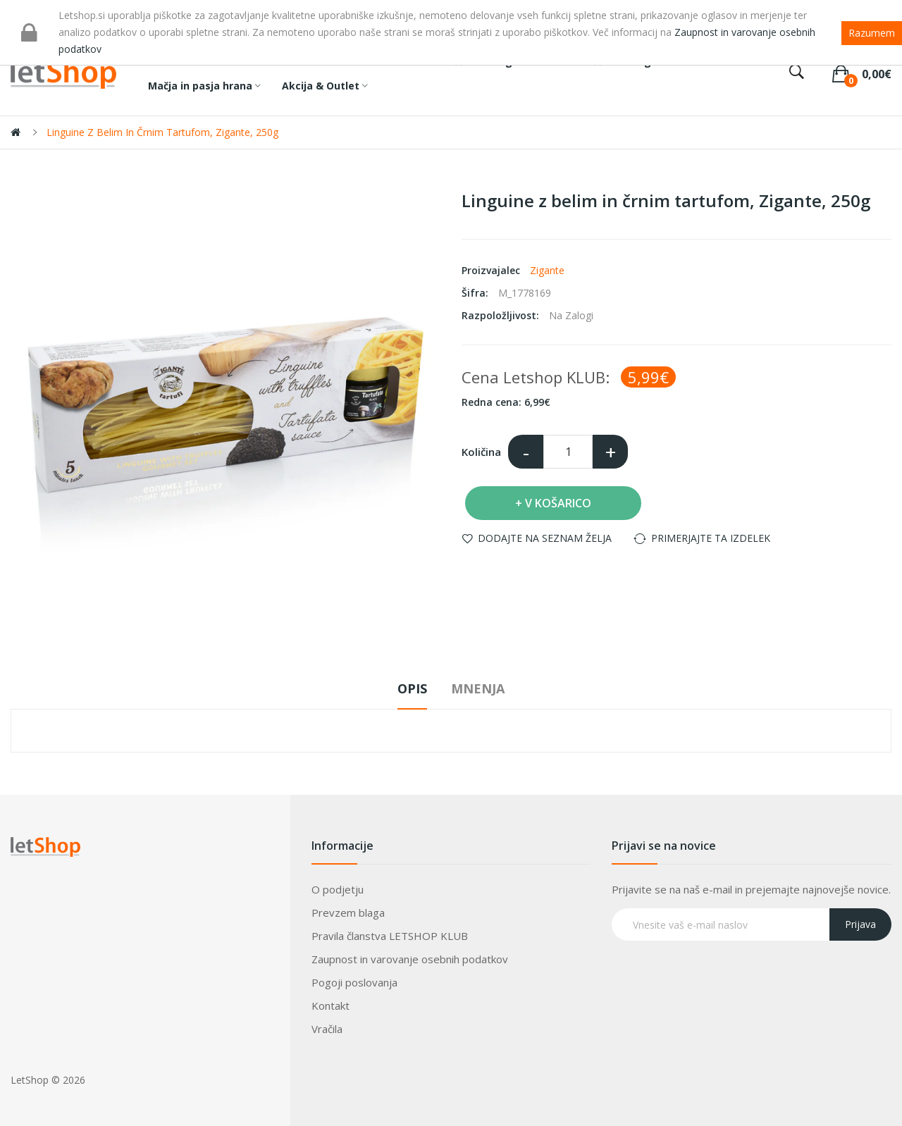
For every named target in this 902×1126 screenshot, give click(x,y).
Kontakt (330, 1005)
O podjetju (337, 889)
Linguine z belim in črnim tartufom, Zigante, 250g (162, 132)
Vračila (326, 1029)
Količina (481, 452)
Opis (412, 688)
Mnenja (478, 688)
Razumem (871, 32)
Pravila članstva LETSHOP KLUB (389, 936)
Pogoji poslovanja (354, 982)
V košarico (558, 503)
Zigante (547, 270)
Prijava (860, 924)
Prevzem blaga (348, 912)
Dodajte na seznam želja (545, 538)
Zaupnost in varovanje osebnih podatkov (409, 959)
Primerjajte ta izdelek (710, 538)
